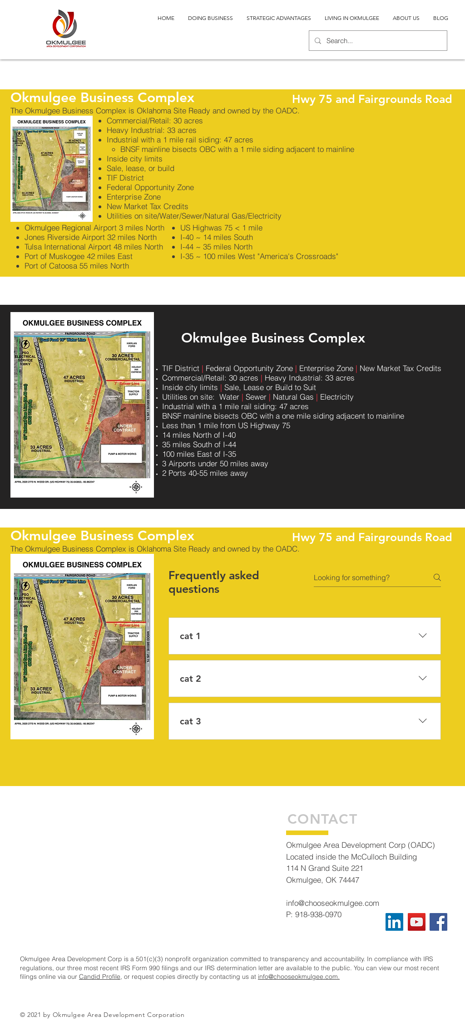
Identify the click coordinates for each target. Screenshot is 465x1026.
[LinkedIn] (394, 922)
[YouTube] (416, 922)
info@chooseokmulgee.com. (299, 976)
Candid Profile (99, 976)
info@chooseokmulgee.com (332, 903)
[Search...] (377, 40)
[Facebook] (438, 922)
